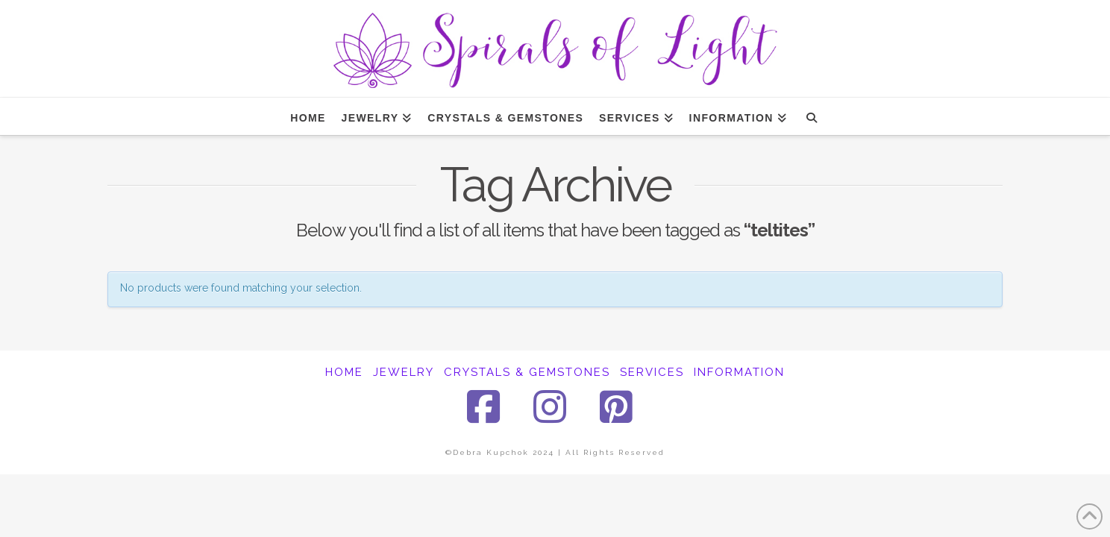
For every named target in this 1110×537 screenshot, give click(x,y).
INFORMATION (739, 372)
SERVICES (652, 372)
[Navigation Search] (811, 116)
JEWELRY (403, 372)
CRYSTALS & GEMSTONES (527, 372)
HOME (344, 372)
